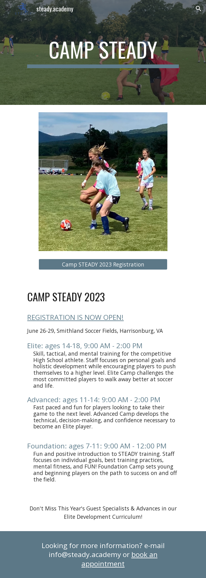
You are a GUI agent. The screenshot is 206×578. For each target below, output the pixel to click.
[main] (103, 52)
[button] (7, 8)
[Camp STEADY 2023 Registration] (103, 264)
